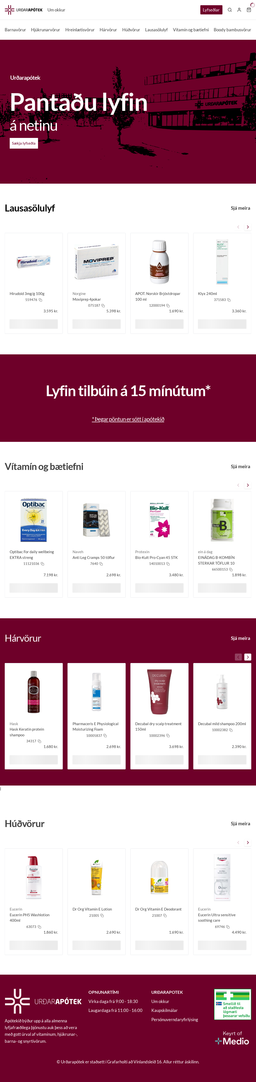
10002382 (220, 730)
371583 (220, 300)
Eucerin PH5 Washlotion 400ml (29, 918)
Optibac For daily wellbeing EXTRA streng (32, 554)
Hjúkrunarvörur (45, 29)
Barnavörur (15, 29)
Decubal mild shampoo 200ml (222, 723)
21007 (157, 915)
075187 (94, 305)
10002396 (157, 736)
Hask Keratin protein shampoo (27, 732)
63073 (31, 927)
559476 (31, 300)
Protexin (142, 551)
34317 (31, 741)
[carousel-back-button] (238, 226)
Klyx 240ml (207, 293)
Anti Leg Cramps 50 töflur (94, 557)
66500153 (220, 569)
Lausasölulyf (156, 29)
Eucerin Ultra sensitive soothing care (217, 918)
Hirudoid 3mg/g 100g (27, 293)
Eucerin (16, 909)
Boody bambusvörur (232, 29)
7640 (94, 564)
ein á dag (205, 551)
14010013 (157, 564)
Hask (14, 723)
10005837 (94, 736)
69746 (220, 927)
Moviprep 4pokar (87, 299)
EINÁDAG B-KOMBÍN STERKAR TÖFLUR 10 (216, 560)
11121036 (31, 564)
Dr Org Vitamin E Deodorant (158, 909)
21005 (94, 915)
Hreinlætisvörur (80, 29)
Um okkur (56, 9)
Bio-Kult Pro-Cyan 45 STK (156, 557)
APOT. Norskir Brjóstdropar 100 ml (157, 296)
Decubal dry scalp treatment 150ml (158, 726)
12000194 (157, 305)
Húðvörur (131, 29)
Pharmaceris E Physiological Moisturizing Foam (96, 726)
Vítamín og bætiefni (191, 29)
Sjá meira (240, 208)
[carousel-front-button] (247, 226)
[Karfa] (249, 10)
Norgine (79, 293)
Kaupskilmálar (164, 1010)
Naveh (78, 551)
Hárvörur (108, 29)
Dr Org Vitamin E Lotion (92, 909)
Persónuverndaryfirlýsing (174, 1019)
